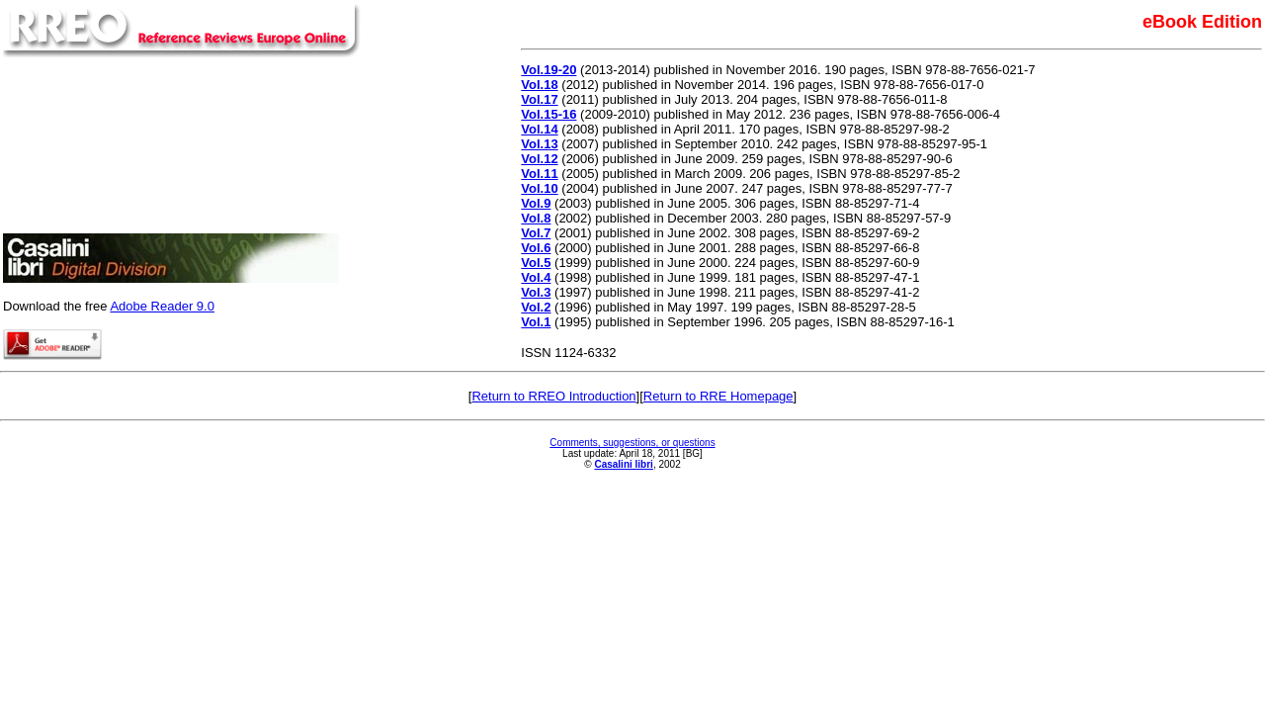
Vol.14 (539, 129)
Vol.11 (539, 173)
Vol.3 (535, 292)
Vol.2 (535, 307)
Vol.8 (535, 218)
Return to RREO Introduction (553, 396)
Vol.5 (535, 262)
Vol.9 (535, 203)
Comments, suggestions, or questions (632, 442)
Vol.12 (539, 158)
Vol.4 (535, 277)
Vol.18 (539, 84)
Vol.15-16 (548, 114)
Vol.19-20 (548, 69)
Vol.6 (535, 247)
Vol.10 (539, 188)
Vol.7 (535, 232)
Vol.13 (539, 143)
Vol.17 (539, 99)
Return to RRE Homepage (718, 396)
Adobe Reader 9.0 (162, 306)
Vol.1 (535, 321)
